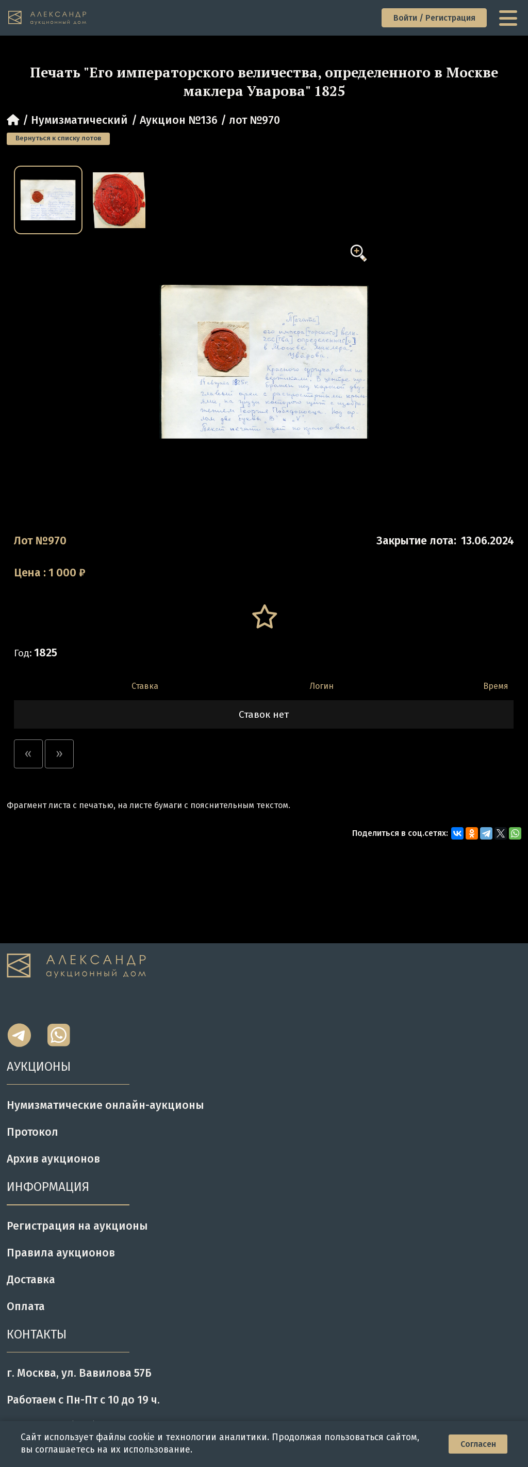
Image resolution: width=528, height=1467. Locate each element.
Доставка (31, 1279)
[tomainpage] (47, 18)
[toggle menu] (509, 18)
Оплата (26, 1306)
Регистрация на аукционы (77, 1226)
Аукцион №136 (179, 120)
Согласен (478, 1444)
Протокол (32, 1132)
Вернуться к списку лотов (58, 138)
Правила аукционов (61, 1253)
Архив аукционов (53, 1159)
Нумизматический (79, 120)
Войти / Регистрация (434, 18)
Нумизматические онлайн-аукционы (105, 1105)
